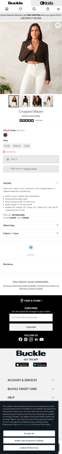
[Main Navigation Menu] (58, 9)
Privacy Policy (26, 424)
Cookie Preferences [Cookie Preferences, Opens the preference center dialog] (29, 448)
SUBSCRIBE (31, 327)
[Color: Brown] (5, 134)
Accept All (29, 433)
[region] (29, 427)
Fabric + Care (31, 233)
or (27, 18)
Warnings (31, 225)
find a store (33, 300)
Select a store (30, 169)
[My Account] (6, 9)
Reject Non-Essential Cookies (29, 441)
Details (31, 183)
